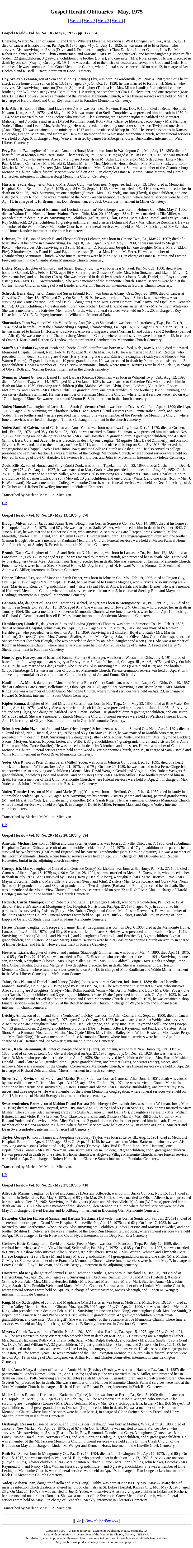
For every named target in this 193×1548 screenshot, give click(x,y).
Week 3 (103, 21)
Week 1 (75, 21)
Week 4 (117, 21)
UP (4, 503)
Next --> (92, 1520)
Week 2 (89, 21)
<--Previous (109, 1520)
